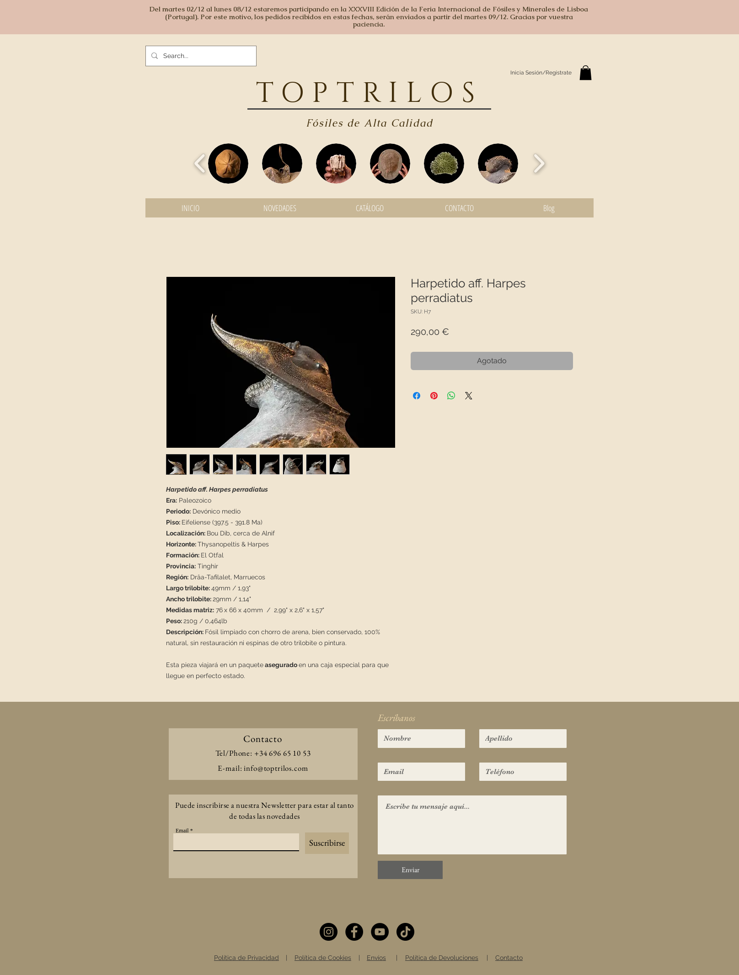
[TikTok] (405, 932)
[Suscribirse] (327, 843)
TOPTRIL (343, 93)
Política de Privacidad (246, 957)
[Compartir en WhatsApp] (451, 395)
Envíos (376, 957)
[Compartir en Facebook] (416, 395)
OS (456, 93)
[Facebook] (354, 932)
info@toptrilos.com (276, 768)
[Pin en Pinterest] (433, 395)
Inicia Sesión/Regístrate (541, 72)
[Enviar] (410, 870)
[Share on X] (468, 395)
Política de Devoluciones (441, 957)
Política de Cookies (323, 957)
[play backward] (200, 163)
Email (182, 830)
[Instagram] (328, 932)
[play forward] (539, 163)
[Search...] (200, 56)
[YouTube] (380, 932)
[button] (585, 72)
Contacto (509, 957)
